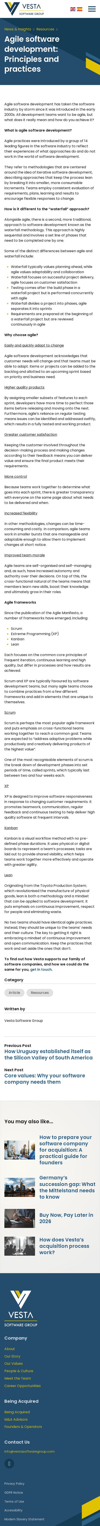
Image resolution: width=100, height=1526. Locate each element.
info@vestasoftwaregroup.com (29, 1451)
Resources (45, 29)
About (9, 1348)
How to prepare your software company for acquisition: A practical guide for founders (65, 1150)
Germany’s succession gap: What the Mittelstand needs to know (67, 1187)
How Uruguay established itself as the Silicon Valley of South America (48, 1054)
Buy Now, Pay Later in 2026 (66, 1218)
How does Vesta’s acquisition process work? (64, 1246)
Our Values (13, 1363)
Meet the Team (17, 1378)
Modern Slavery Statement (24, 1519)
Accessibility (13, 1510)
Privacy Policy (14, 1484)
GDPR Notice (13, 1493)
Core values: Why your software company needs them (44, 1078)
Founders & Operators (23, 1426)
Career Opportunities (22, 1385)
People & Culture (18, 1370)
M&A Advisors (16, 1419)
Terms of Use (14, 1502)
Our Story (12, 1356)
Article (14, 992)
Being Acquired (17, 1412)
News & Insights (17, 29)
